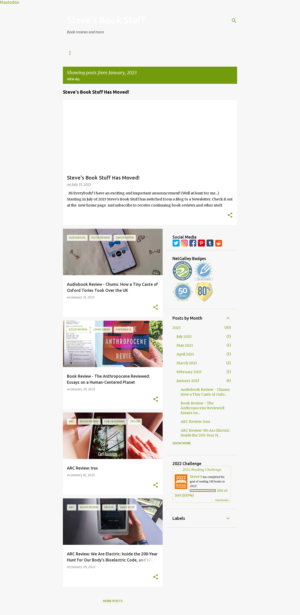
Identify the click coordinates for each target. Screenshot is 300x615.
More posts (113, 601)
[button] (230, 215)
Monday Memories (138, 53)
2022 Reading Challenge (201, 469)
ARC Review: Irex (195, 421)
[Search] (234, 21)
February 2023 (189, 372)
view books (222, 500)
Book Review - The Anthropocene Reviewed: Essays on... (203, 408)
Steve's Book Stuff (106, 20)
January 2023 (188, 380)
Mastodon (9, 2)
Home (72, 53)
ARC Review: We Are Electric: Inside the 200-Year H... (205, 433)
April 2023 (185, 354)
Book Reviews (99, 53)
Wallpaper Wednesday (184, 53)
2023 (176, 327)
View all (73, 79)
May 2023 (185, 345)
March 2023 (187, 363)
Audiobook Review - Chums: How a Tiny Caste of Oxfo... (205, 392)
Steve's (196, 476)
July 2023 (184, 336)
